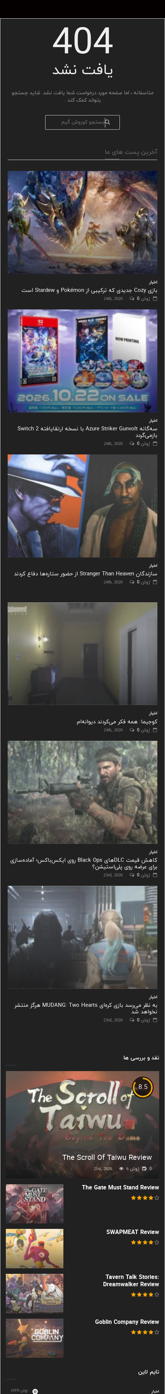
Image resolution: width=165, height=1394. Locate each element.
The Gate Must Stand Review (120, 1188)
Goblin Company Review (127, 1322)
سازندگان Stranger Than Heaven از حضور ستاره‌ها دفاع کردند (85, 574)
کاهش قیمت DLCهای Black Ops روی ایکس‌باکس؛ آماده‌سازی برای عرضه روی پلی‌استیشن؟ (83, 864)
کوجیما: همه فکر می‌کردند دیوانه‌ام (117, 722)
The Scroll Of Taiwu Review (107, 1158)
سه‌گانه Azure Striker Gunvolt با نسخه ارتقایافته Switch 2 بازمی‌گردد (87, 432)
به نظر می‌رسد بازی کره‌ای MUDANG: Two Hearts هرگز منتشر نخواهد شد (86, 1009)
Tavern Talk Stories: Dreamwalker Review (131, 1281)
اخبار (153, 282)
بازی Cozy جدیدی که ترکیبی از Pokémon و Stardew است (89, 290)
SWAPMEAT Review (132, 1233)
